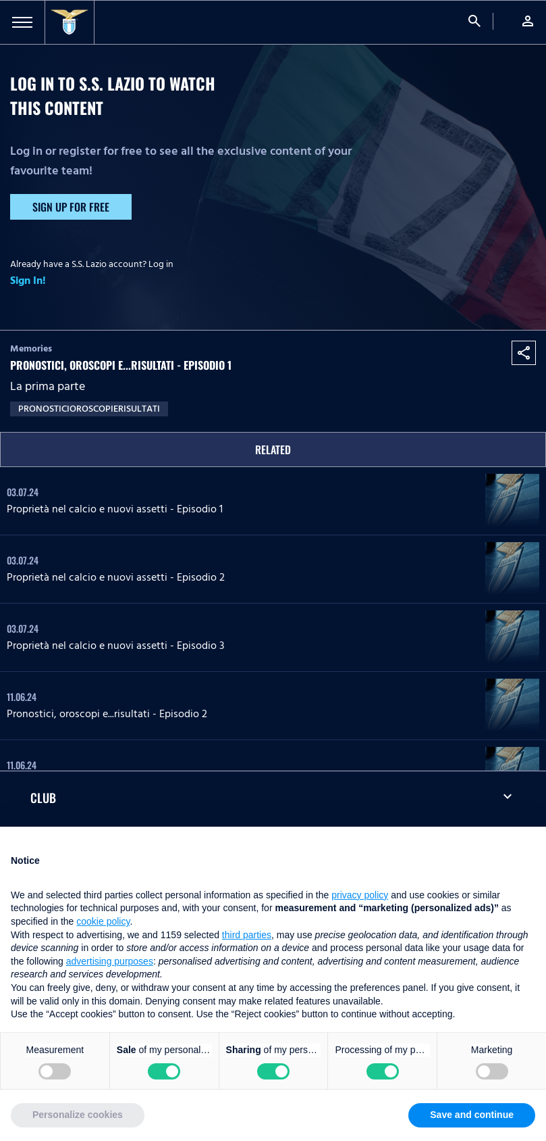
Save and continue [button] (472, 1114)
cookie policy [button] (103, 921)
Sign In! (28, 280)
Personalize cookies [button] (77, 1114)
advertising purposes (109, 961)
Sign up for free (70, 207)
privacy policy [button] (359, 895)
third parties (246, 934)
